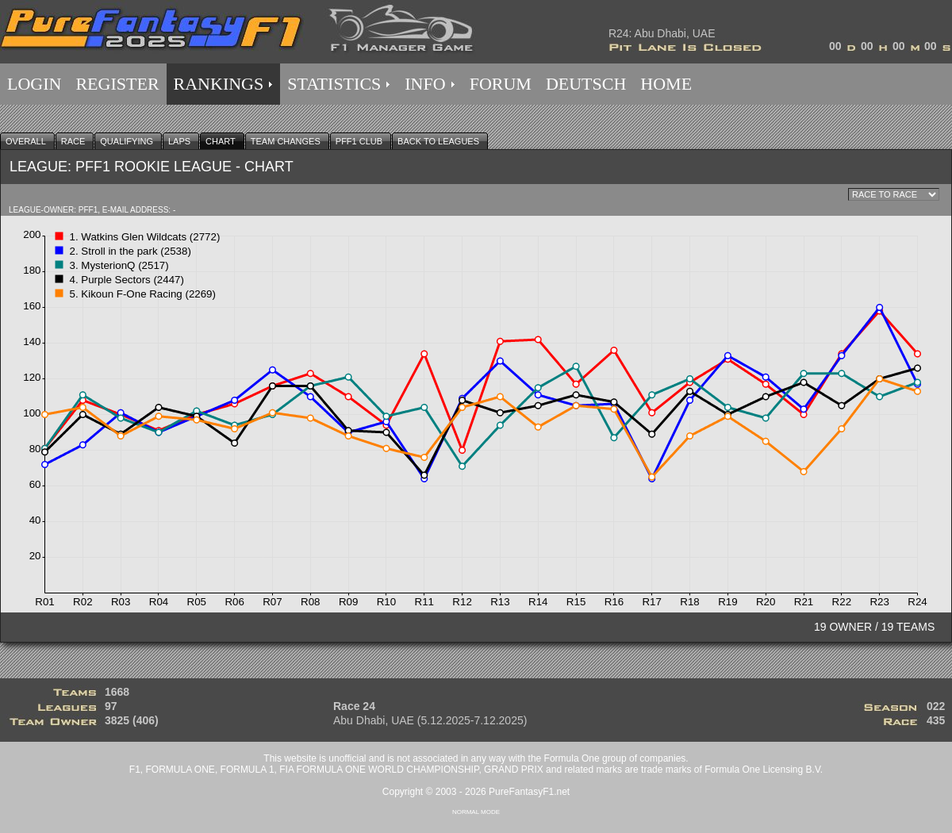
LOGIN (34, 84)
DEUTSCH (586, 84)
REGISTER (117, 84)
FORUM (501, 84)
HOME (666, 84)
